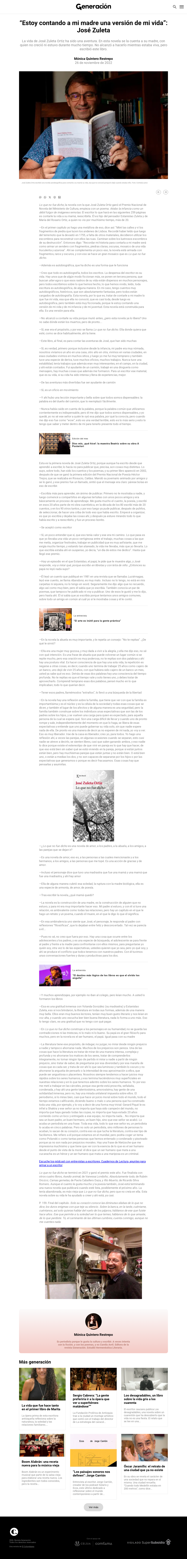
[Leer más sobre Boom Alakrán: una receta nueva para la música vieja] (42, 1477)
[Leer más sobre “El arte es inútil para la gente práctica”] (55, 619)
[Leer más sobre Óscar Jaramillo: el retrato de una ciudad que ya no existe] (144, 1482)
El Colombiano (28, 1546)
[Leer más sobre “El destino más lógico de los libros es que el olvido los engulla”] (55, 975)
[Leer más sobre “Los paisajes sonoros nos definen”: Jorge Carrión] (93, 1488)
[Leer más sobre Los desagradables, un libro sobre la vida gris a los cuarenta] (144, 1415)
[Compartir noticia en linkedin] (59, 197)
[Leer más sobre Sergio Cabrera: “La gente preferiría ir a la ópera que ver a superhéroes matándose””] (93, 1417)
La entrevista (80, 616)
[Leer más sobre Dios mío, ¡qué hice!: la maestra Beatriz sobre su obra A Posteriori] (54, 443)
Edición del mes (80, 438)
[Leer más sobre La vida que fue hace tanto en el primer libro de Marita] (42, 1420)
